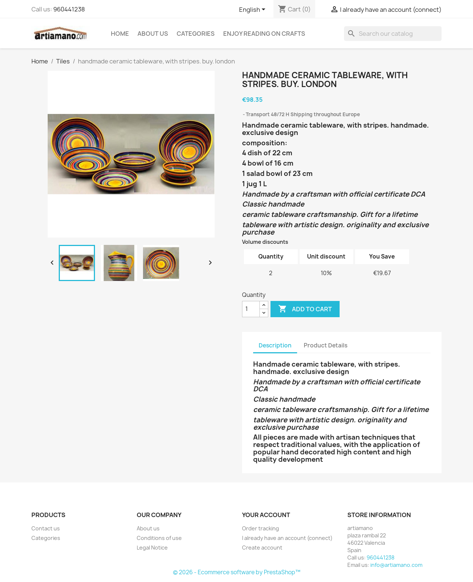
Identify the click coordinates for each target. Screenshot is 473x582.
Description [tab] (275, 345)
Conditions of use (159, 537)
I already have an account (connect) (287, 537)
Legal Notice (152, 547)
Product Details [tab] (325, 345)
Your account (266, 515)
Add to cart (305, 309)
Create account (262, 547)
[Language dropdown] (253, 10)
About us (152, 34)
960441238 (69, 9)
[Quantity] (251, 309)
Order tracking (260, 528)
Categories (196, 34)
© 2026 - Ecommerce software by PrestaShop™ (236, 572)
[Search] (393, 33)
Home (120, 34)
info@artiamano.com (396, 564)
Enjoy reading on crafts (264, 34)
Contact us (45, 528)
